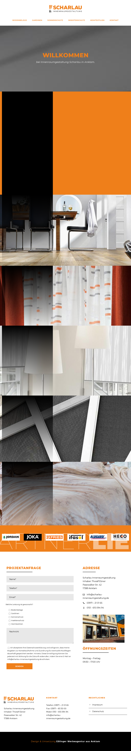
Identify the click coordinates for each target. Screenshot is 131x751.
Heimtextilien (97, 20)
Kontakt (114, 20)
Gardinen (37, 20)
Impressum (97, 705)
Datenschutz (98, 711)
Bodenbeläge (19, 20)
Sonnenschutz (55, 20)
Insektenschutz (76, 20)
